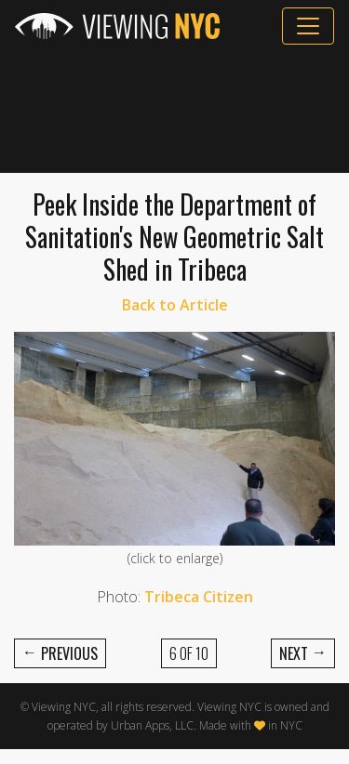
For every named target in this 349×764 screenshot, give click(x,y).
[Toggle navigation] (308, 26)
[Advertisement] (174, 109)
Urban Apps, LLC (152, 725)
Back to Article (175, 305)
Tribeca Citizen (198, 596)
